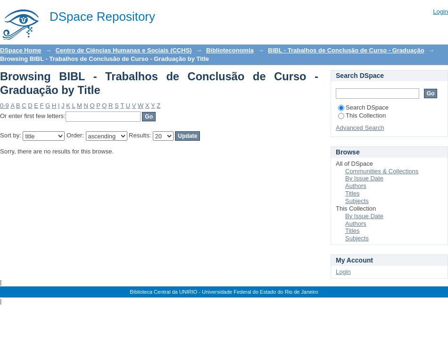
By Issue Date (364, 178)
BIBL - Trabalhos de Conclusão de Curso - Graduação (346, 50)
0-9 (4, 105)
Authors (355, 185)
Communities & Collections (381, 171)
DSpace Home (20, 50)
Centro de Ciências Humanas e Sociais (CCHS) (124, 50)
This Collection (362, 115)
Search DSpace (363, 107)
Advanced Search (360, 127)
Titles (352, 193)
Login (440, 11)
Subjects (357, 200)
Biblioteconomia (230, 50)
